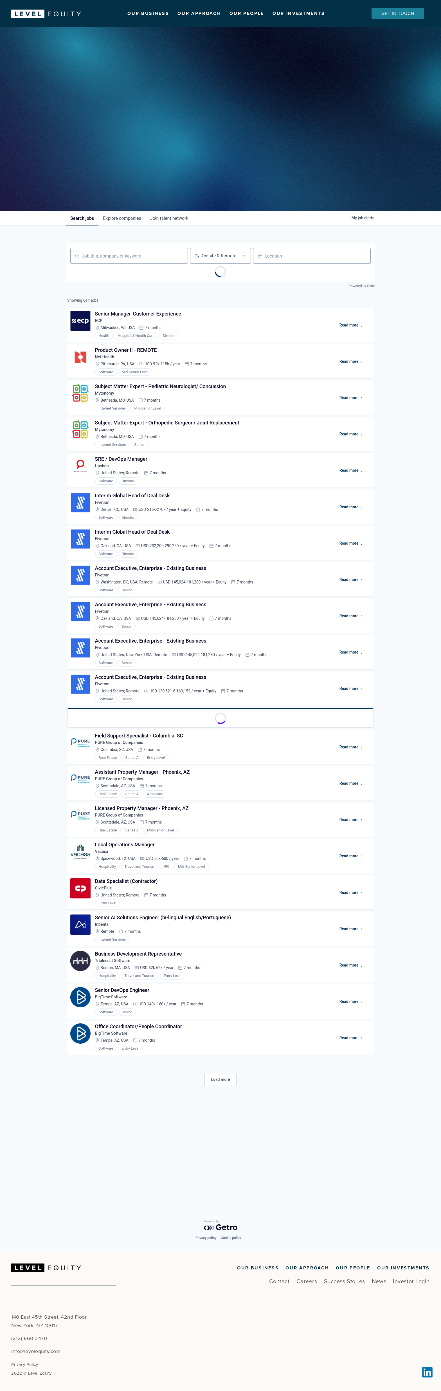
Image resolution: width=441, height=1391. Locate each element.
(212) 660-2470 (29, 1338)
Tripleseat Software (116, 1049)
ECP (101, 336)
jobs (82, 231)
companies (122, 231)
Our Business (148, 13)
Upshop (104, 496)
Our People (247, 13)
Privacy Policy (24, 1364)
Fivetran (105, 536)
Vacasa (104, 929)
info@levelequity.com (35, 1351)
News (379, 1281)
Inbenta (104, 1009)
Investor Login (411, 1281)
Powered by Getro (362, 299)
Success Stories (344, 1281)
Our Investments (299, 13)
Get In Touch (397, 13)
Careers (306, 1281)
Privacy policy (205, 1238)
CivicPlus (106, 969)
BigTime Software (115, 1089)
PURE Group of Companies (123, 809)
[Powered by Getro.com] (220, 1225)
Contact (279, 1281)
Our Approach (199, 13)
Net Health (107, 376)
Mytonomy (107, 416)
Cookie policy (231, 1238)
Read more (352, 342)
